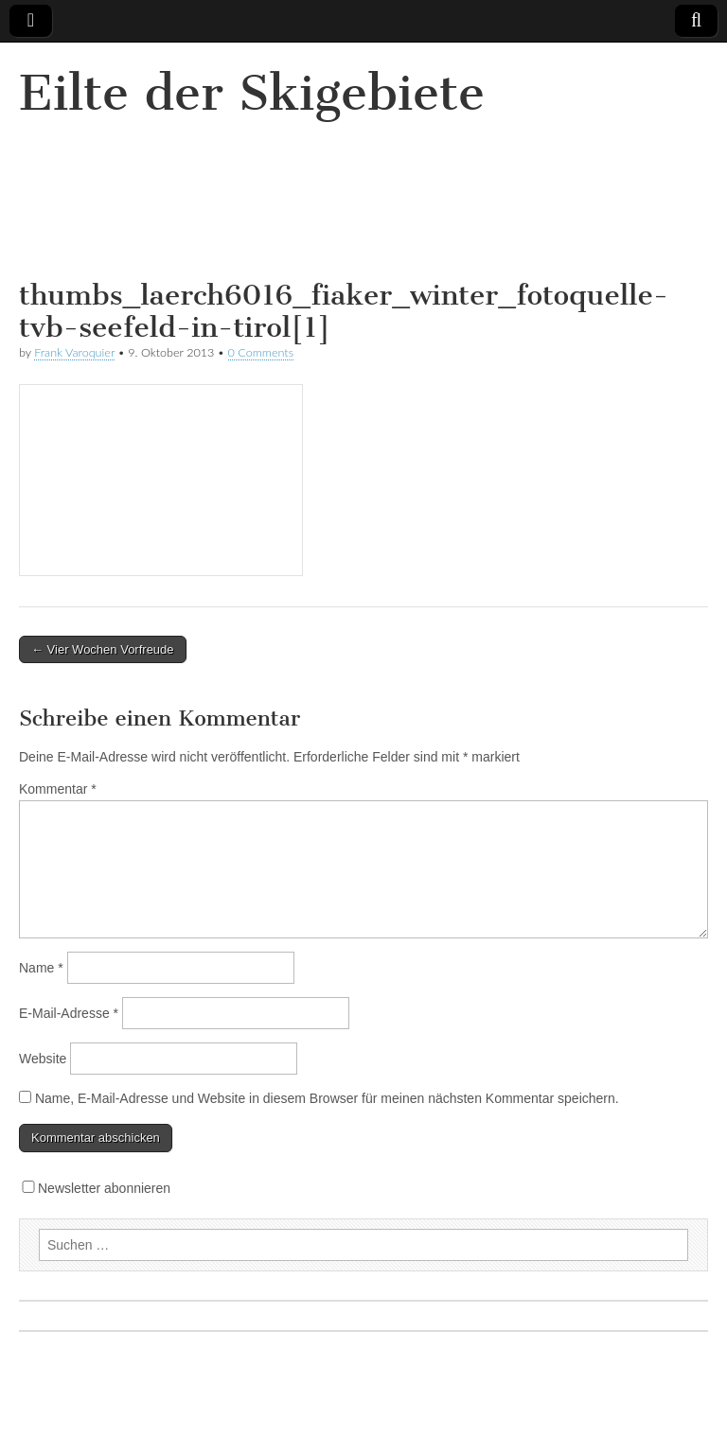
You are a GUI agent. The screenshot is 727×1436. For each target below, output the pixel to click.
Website (42, 1058)
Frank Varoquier (74, 352)
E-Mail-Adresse (68, 1013)
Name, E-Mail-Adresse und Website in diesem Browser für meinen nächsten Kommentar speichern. (327, 1098)
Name (41, 967)
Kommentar (58, 789)
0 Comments (261, 352)
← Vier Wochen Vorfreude (102, 649)
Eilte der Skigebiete (252, 93)
